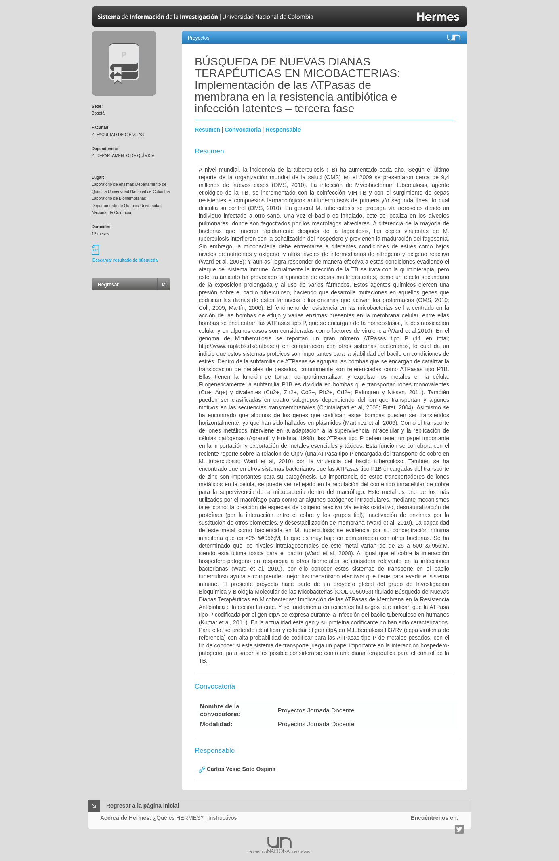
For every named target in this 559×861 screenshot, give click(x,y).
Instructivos (222, 818)
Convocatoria (243, 129)
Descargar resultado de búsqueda (125, 260)
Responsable (283, 129)
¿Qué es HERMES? (178, 818)
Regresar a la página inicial (142, 805)
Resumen (207, 129)
